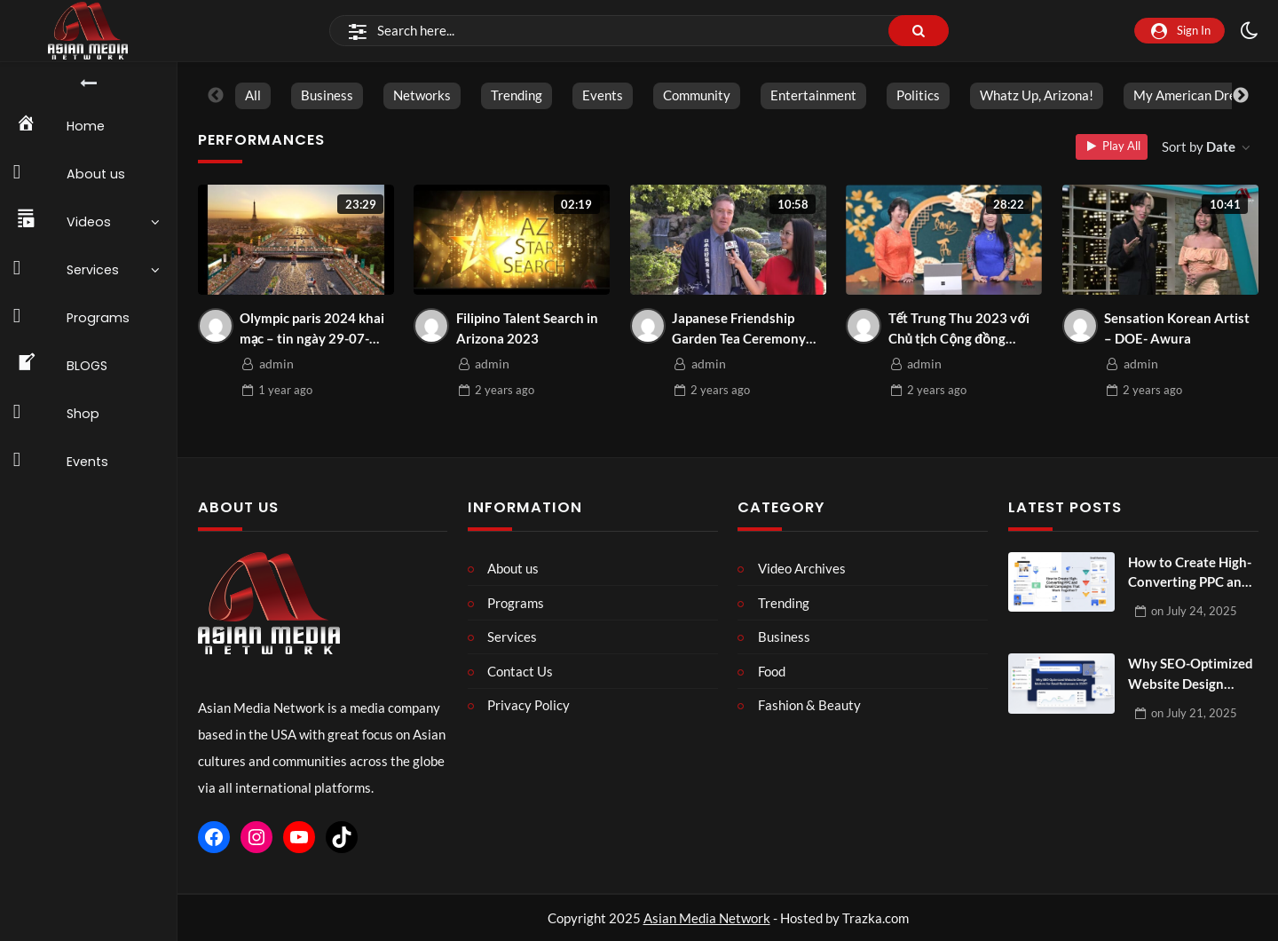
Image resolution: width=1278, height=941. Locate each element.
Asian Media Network (706, 918)
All (252, 95)
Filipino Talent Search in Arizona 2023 (527, 328)
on (1194, 611)
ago (285, 390)
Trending (515, 95)
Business (326, 95)
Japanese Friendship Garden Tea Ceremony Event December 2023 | (743, 329)
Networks (421, 95)
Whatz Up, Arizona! (1036, 95)
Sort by (1200, 146)
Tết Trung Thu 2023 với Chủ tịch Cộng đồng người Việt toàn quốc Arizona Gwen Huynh (959, 329)
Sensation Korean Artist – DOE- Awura (1177, 328)
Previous (216, 96)
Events (601, 95)
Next (1241, 96)
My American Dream (1192, 95)
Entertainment (812, 95)
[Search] (639, 31)
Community (696, 95)
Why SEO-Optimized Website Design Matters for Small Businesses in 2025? (1190, 674)
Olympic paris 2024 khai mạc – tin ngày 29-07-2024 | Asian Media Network (312, 329)
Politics (917, 95)
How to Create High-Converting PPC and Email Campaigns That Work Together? (1192, 573)
